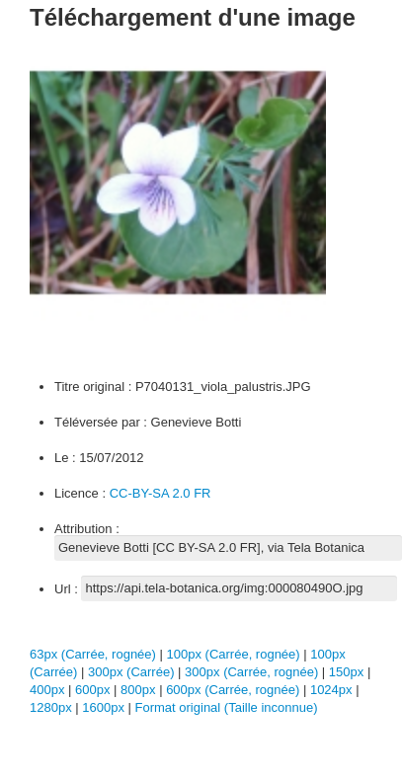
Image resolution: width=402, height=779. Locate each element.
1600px (104, 707)
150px (348, 671)
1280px (52, 707)
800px (140, 689)
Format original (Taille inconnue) (226, 707)
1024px (333, 689)
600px (94, 689)
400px (49, 689)
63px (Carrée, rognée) (93, 654)
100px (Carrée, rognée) (233, 654)
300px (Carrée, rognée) (251, 671)
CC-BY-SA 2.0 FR (160, 493)
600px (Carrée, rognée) (232, 689)
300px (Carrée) (131, 671)
